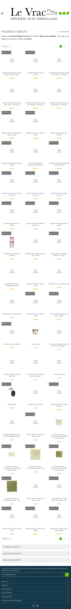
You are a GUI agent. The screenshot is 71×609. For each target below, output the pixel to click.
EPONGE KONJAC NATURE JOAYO (12, 314)
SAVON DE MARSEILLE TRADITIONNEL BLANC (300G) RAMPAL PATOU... (12, 468)
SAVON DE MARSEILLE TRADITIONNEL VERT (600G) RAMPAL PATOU (59, 468)
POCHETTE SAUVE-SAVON (35, 404)
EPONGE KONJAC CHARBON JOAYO (59, 284)
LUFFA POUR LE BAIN (59, 374)
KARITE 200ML (35, 344)
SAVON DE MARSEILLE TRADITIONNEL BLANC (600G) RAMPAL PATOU (59, 436)
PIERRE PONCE (11, 404)
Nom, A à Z (7, 46)
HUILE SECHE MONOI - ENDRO (11, 344)
